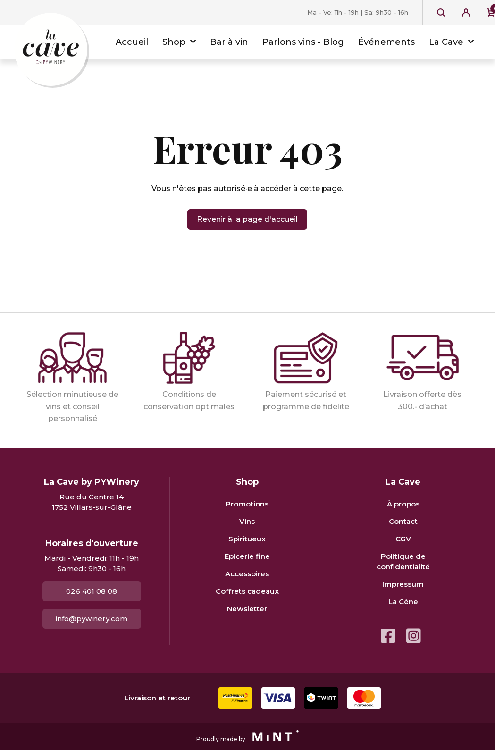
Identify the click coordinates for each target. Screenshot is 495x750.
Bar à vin (229, 42)
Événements (386, 42)
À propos (403, 503)
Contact (403, 521)
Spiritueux (247, 538)
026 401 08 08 (91, 591)
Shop (173, 42)
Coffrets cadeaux (247, 591)
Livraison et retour (157, 697)
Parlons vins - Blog (303, 42)
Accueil (132, 42)
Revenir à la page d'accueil (247, 219)
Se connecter (466, 12)
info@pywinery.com (91, 618)
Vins (247, 521)
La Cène (403, 601)
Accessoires (247, 573)
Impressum (403, 584)
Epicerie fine (247, 556)
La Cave (446, 42)
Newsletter (247, 608)
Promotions (247, 503)
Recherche (441, 12)
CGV (403, 538)
